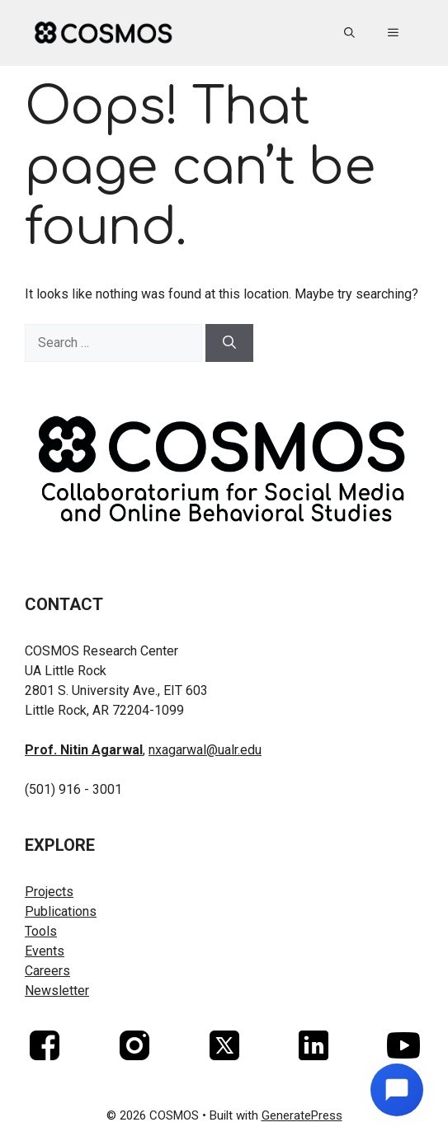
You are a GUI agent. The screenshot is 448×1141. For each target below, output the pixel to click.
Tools (41, 931)
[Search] (229, 343)
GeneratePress (302, 1115)
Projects (49, 891)
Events (44, 951)
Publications (61, 911)
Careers (47, 971)
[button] (349, 33)
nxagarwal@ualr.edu (205, 750)
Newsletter (57, 990)
